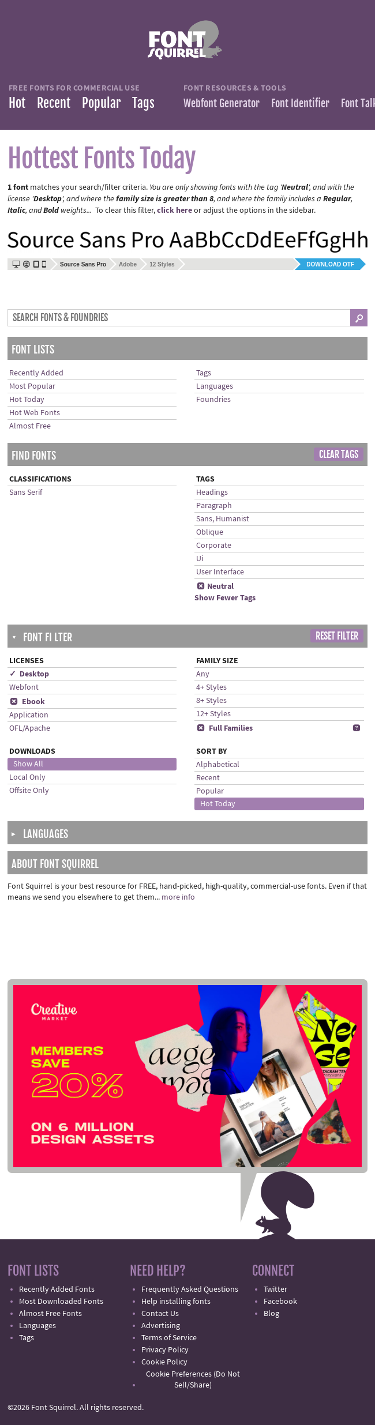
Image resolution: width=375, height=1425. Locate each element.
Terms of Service (169, 1338)
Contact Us (160, 1314)
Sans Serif (25, 492)
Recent (53, 103)
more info (178, 897)
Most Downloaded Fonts (61, 1301)
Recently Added (36, 373)
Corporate (213, 545)
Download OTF (330, 264)
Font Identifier (300, 103)
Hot (17, 103)
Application (28, 715)
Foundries (213, 399)
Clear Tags (338, 454)
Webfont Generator (221, 103)
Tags (143, 103)
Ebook (27, 702)
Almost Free (30, 426)
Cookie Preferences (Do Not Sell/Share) (193, 1379)
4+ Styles (211, 687)
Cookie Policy (164, 1362)
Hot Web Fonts (34, 413)
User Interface (220, 572)
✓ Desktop (29, 674)
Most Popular (32, 386)
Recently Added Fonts (57, 1289)
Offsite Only (29, 790)
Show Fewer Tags (225, 598)
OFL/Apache (29, 728)
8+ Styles (211, 700)
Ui (199, 559)
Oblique (209, 532)
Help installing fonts (176, 1301)
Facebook (280, 1301)
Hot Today (26, 399)
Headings (212, 492)
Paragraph (214, 506)
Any (202, 674)
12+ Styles (213, 714)
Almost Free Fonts (50, 1314)
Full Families (224, 728)
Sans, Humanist (222, 519)
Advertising (160, 1326)
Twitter (275, 1289)
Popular (101, 103)
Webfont (24, 687)
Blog (271, 1314)
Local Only (27, 777)
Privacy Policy (165, 1350)
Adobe (128, 264)
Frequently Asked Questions (189, 1289)
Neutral (215, 586)
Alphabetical (217, 765)
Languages (214, 386)
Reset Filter (337, 636)
